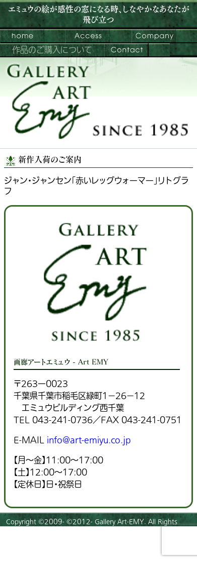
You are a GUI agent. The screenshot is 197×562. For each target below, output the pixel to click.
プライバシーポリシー (35, 549)
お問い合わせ (126, 50)
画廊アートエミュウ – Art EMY (22, 36)
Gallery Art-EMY (119, 521)
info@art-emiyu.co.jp (88, 440)
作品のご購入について (52, 50)
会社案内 (154, 36)
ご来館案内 (87, 36)
